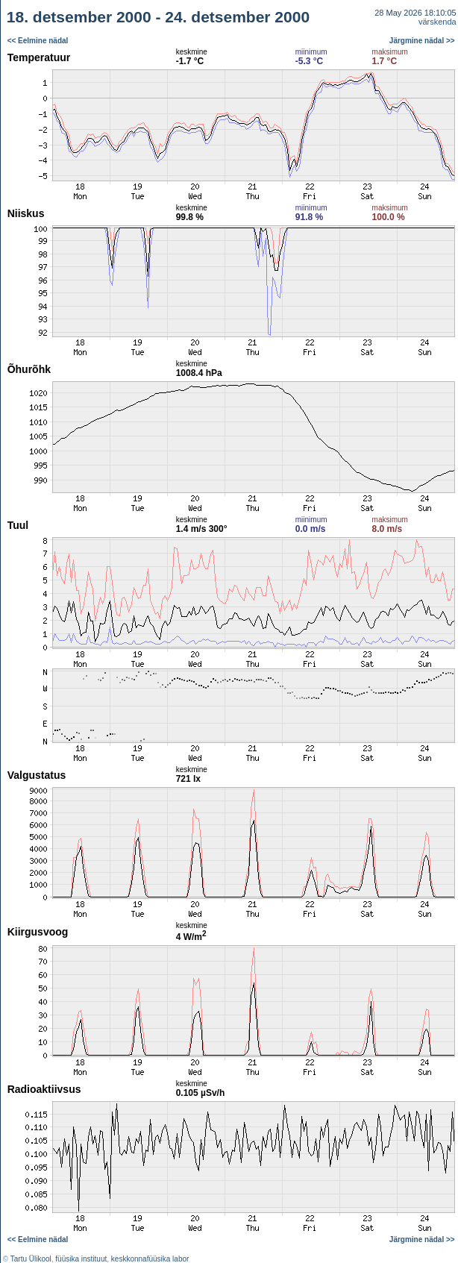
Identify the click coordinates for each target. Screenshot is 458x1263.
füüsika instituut (81, 1259)
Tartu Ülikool (30, 1259)
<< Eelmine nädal (38, 41)
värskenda (437, 21)
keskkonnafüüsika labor (150, 1259)
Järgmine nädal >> (422, 41)
